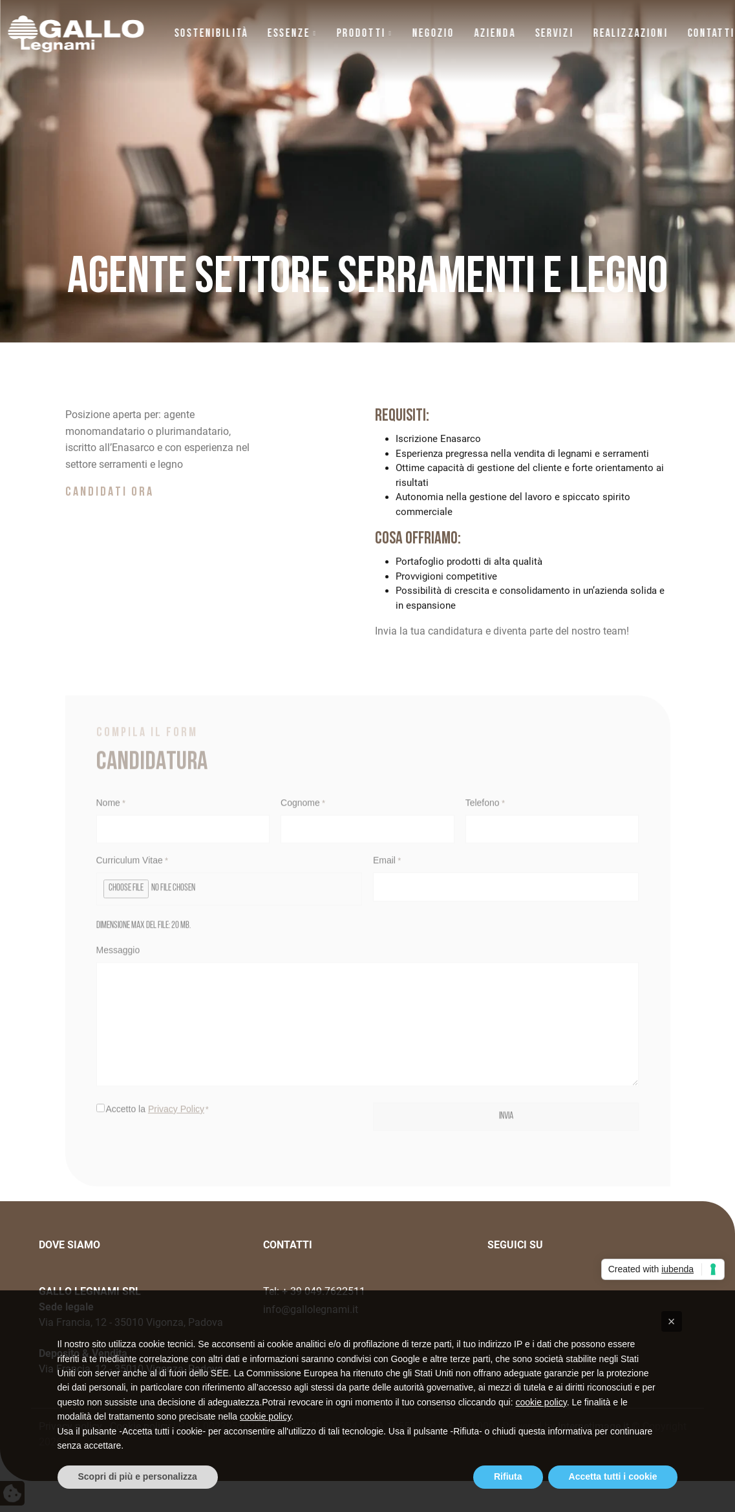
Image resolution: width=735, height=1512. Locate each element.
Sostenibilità (211, 34)
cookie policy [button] (541, 1402)
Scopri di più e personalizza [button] (137, 1476)
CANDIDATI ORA (109, 507)
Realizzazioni (630, 34)
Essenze (289, 34)
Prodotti (360, 34)
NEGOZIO (433, 34)
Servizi (554, 34)
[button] (671, 1321)
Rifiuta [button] (508, 1476)
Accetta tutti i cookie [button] (613, 1476)
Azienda (494, 34)
